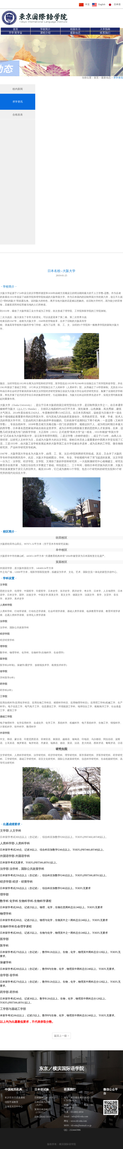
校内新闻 (17, 89)
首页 (15, 29)
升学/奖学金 (15, 32)
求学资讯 (17, 101)
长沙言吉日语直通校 (15, 1097)
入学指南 (105, 29)
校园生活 (75, 29)
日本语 (117, 4)
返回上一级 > (61, 1035)
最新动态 (75, 32)
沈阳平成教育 (11, 1102)
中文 (87, 4)
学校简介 (45, 29)
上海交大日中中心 (14, 1106)
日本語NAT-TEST (42, 1117)
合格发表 (17, 114)
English (101, 4)
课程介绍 (45, 32)
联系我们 (105, 32)
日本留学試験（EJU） (45, 1097)
